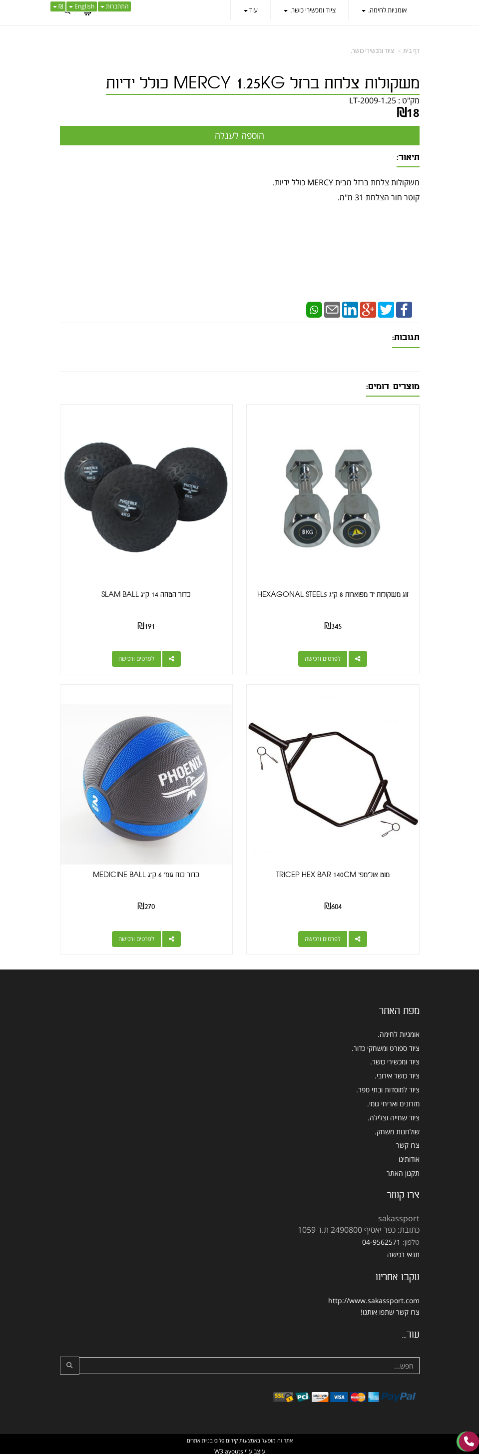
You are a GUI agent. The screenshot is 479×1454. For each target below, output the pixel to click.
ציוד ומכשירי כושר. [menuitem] (310, 9)
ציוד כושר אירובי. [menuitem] (397, 1074)
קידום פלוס (225, 1439)
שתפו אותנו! (377, 1310)
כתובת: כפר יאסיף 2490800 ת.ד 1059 (359, 1228)
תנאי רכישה (403, 1253)
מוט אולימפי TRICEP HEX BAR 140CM (333, 874)
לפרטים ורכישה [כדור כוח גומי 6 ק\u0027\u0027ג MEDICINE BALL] (136, 938)
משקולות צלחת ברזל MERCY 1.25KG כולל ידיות (263, 83)
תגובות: (406, 337)
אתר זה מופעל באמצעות (240, 1439)
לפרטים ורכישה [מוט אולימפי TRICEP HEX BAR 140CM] (323, 938)
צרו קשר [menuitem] (408, 1144)
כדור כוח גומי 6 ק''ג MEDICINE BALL (146, 874)
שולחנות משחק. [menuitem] (397, 1130)
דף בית (411, 50)
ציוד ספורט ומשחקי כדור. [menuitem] (386, 1046)
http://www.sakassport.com (374, 1299)
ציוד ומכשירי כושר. (372, 50)
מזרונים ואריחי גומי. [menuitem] (393, 1102)
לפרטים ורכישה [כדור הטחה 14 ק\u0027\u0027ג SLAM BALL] (136, 658)
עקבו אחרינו (398, 1276)
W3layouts (228, 1450)
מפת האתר (399, 1009)
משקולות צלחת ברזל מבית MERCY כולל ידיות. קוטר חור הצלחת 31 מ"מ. (240, 207)
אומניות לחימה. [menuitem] (384, 9)
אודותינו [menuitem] (409, 1158)
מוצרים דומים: (393, 386)
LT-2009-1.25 (372, 100)
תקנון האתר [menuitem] (403, 1171)
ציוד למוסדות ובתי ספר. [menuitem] (388, 1088)
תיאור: (408, 157)
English (81, 6)
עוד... (411, 1333)
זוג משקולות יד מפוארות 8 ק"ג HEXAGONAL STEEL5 (333, 594)
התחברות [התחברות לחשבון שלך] (114, 6)
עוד (251, 9)
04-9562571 (381, 1240)
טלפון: (411, 1240)
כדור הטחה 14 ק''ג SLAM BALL (146, 594)
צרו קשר (403, 1194)
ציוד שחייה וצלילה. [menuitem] (394, 1116)
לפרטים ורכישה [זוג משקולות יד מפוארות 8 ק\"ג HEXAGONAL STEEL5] (323, 658)
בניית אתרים (200, 1439)
